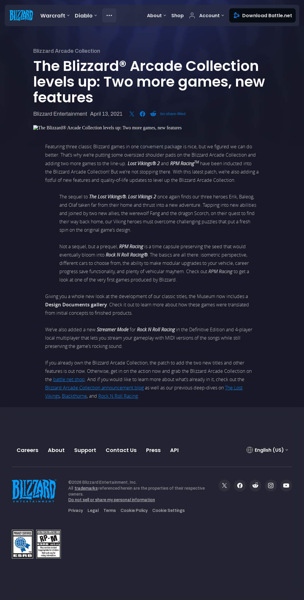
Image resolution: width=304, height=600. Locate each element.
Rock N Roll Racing (118, 396)
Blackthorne (74, 396)
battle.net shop (69, 379)
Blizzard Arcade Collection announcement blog (94, 387)
